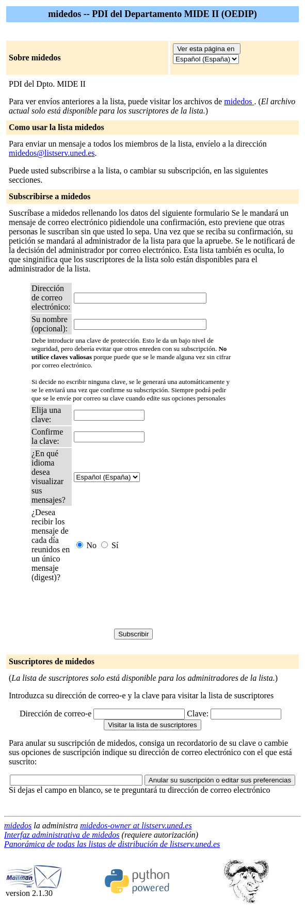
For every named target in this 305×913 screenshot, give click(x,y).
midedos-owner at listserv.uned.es (136, 825)
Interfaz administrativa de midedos (62, 834)
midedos (239, 101)
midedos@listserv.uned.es (52, 153)
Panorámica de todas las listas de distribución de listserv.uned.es (112, 844)
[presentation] (152, 605)
